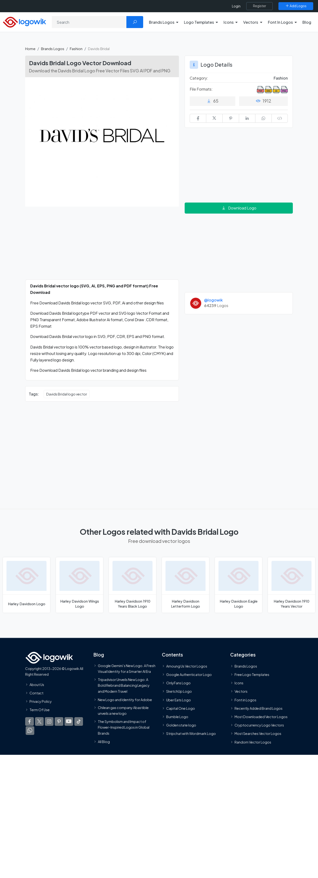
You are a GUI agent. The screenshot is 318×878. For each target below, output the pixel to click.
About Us (36, 684)
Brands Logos (52, 48)
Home (30, 48)
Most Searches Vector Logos (258, 733)
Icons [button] (229, 22)
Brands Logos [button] (161, 22)
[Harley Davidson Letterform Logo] (185, 585)
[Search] (89, 22)
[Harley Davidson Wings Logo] (79, 585)
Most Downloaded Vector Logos (261, 717)
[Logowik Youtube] (69, 721)
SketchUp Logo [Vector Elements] (179, 691)
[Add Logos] (295, 6)
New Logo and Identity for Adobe (125, 699)
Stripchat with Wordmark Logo (191, 733)
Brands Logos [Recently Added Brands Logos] (246, 666)
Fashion (76, 48)
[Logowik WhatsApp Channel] (30, 730)
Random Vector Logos (253, 742)
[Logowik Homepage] (24, 21)
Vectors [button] (250, 22)
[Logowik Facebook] (29, 721)
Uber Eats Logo (178, 700)
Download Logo (238, 207)
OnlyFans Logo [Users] (178, 683)
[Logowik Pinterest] (59, 721)
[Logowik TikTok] (78, 721)
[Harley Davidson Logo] (26, 585)
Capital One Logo (180, 708)
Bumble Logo (177, 717)
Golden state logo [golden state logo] (181, 725)
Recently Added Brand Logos (259, 708)
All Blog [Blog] (104, 741)
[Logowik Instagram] (49, 721)
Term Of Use (39, 710)
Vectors (241, 691)
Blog (306, 22)
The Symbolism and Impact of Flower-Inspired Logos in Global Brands (123, 727)
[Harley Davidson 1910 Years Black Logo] (132, 585)
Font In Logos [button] (280, 22)
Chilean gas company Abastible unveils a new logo (123, 710)
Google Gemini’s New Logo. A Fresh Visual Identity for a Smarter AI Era (126, 668)
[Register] (259, 6)
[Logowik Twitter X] (39, 721)
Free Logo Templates (252, 674)
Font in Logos (245, 700)
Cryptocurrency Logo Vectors (259, 725)
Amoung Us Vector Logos (186, 666)
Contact (36, 693)
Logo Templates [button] (199, 22)
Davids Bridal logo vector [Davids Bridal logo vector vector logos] (66, 394)
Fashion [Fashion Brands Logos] (281, 78)
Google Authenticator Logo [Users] (189, 674)
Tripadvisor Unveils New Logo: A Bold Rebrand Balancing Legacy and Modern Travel (124, 685)
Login (236, 6)
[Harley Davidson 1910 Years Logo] (291, 585)
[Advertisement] (102, 245)
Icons (239, 683)
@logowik (213, 299)
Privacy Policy (40, 701)
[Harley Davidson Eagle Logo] (238, 585)
